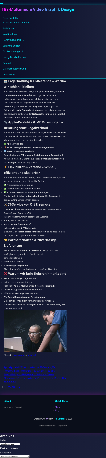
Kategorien (5, 452)
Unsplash (31, 354)
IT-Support (16, 374)
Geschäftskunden (31, 367)
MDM (36, 374)
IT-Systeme (28, 374)
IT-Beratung (46, 367)
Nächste (16, 387)
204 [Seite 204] (9, 387)
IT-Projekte (49, 370)
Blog (57, 410)
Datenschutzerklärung (14, 68)
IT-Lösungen (37, 370)
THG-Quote (8, 28)
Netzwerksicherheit (28, 377)
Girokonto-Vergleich (13, 51)
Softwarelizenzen (11, 45)
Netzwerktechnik (46, 377)
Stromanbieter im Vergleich (17, 22)
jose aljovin (18, 354)
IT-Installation (24, 370)
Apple (7, 367)
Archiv (3, 440)
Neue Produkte (10, 18)
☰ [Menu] (1, 2)
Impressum (9, 74)
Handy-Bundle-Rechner (15, 57)
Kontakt (7, 63)
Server (58, 377)
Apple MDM (16, 367)
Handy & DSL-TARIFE (13, 39)
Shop (57, 407)
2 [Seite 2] (4, 387)
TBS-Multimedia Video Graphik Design (38, 9)
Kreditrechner (10, 34)
